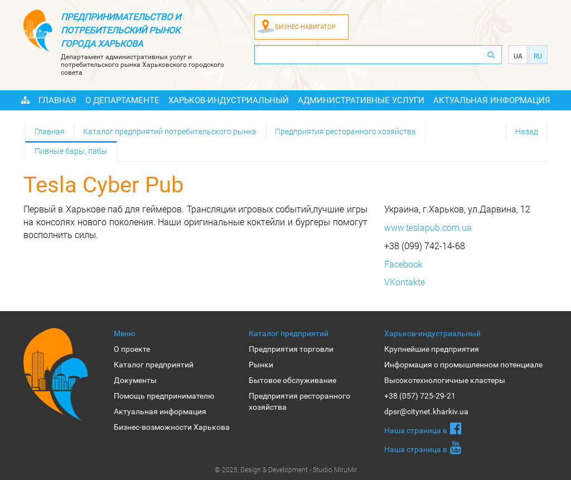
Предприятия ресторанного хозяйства (345, 131)
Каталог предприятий (153, 364)
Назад (526, 131)
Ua (518, 56)
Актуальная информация (491, 100)
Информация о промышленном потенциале (463, 364)
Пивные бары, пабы (71, 151)
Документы (135, 380)
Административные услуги (361, 100)
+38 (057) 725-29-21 (420, 395)
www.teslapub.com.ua (428, 227)
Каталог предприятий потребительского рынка (170, 131)
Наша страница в (423, 428)
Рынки (261, 364)
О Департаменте (122, 100)
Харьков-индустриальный (228, 100)
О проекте (132, 349)
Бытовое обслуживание (292, 380)
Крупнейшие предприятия (431, 349)
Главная (57, 100)
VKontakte (404, 282)
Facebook (403, 264)
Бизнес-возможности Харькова (172, 427)
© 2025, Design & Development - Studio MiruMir (286, 469)
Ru (538, 56)
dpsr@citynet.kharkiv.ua (426, 411)
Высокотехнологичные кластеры (444, 380)
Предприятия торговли (291, 349)
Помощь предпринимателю (164, 395)
